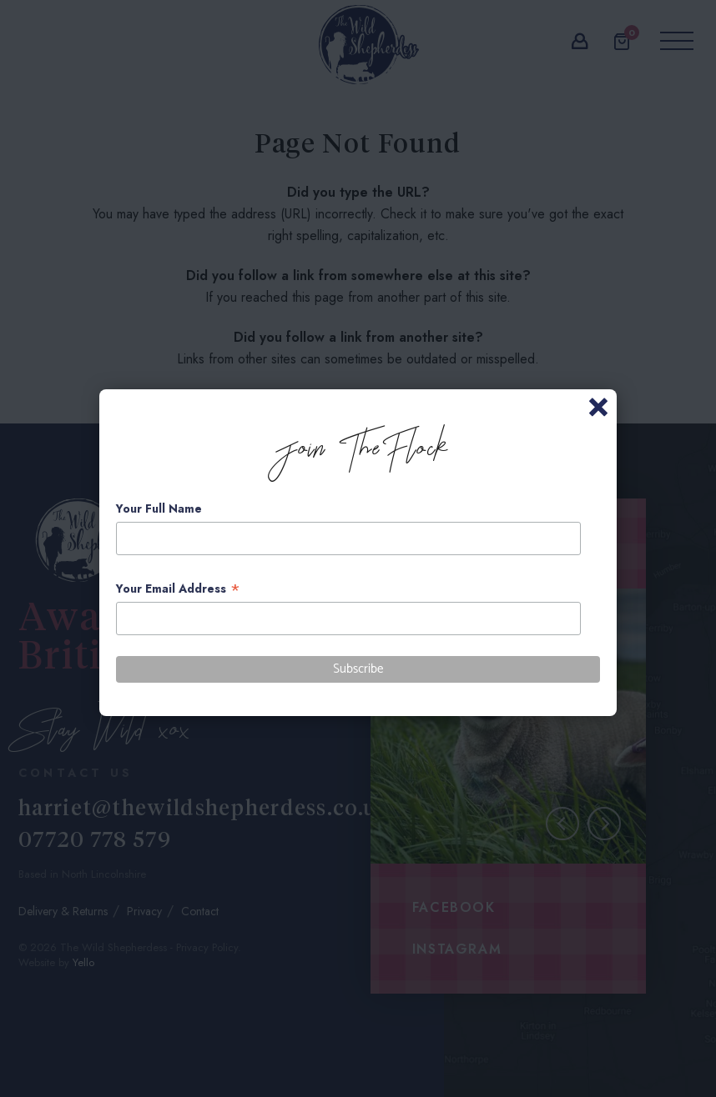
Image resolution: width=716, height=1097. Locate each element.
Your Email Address (178, 589)
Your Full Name (159, 508)
